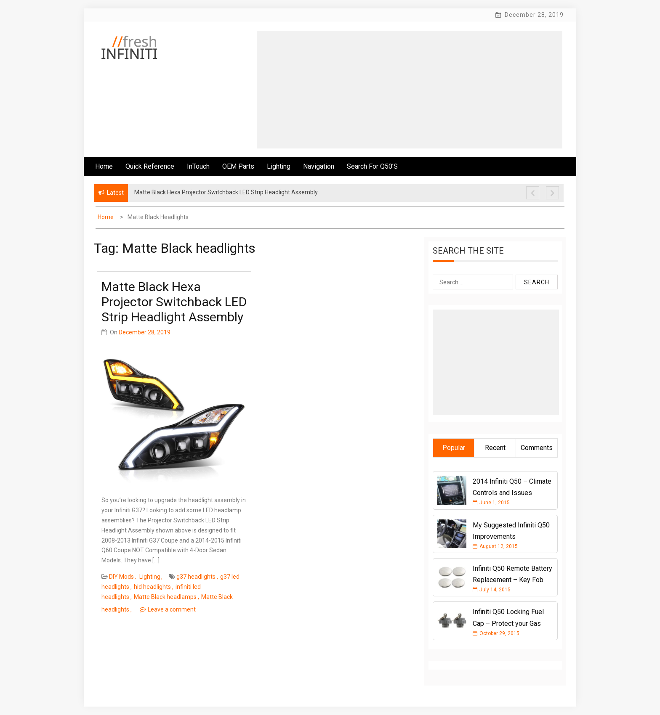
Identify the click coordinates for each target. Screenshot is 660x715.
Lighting (278, 166)
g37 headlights (196, 576)
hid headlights (152, 586)
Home (104, 166)
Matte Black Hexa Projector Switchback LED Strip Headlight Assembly (174, 301)
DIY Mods (121, 576)
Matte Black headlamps (165, 596)
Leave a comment (172, 609)
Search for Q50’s (372, 166)
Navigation (318, 166)
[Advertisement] (409, 89)
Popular (453, 448)
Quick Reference (149, 166)
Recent (495, 448)
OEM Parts (238, 166)
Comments (537, 448)
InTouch (198, 166)
